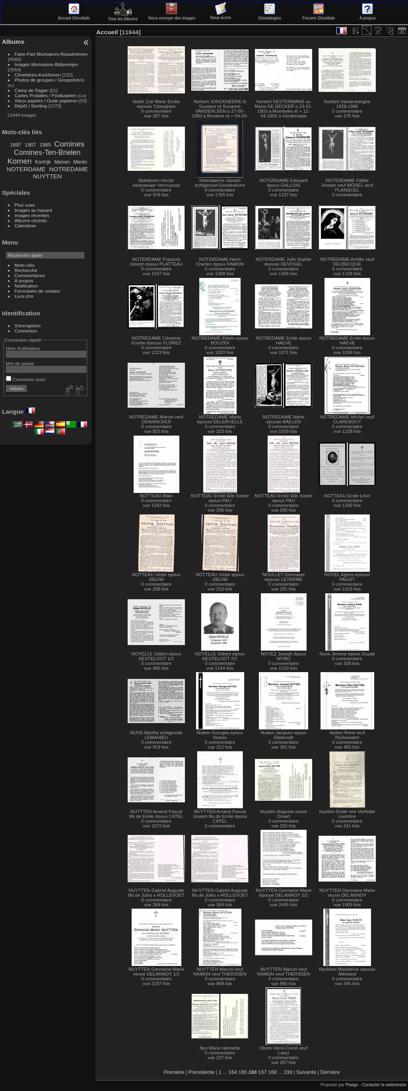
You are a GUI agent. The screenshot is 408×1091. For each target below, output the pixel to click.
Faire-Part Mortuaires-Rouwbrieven (51, 54)
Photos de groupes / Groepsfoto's (49, 79)
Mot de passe (20, 363)
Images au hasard (33, 210)
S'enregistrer (28, 325)
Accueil (107, 32)
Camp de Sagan (32, 90)
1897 (15, 145)
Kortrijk (43, 162)
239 (288, 1072)
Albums (13, 41)
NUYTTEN (47, 176)
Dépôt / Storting (31, 105)
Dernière (330, 1072)
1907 (30, 145)
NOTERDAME (25, 169)
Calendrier (25, 225)
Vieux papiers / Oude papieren (46, 100)
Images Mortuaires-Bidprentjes (46, 64)
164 (233, 1072)
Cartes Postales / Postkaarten (46, 95)
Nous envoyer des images (171, 16)
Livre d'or (24, 296)
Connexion (26, 330)
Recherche (26, 270)
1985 (45, 145)
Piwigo (352, 1084)
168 (272, 1072)
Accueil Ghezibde (74, 16)
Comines (69, 144)
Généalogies (269, 16)
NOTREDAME (68, 169)
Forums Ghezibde (319, 16)
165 (243, 1072)
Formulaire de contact (37, 290)
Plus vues (25, 204)
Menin (80, 162)
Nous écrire (220, 15)
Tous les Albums (123, 16)
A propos (367, 16)
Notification (26, 285)
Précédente (201, 1072)
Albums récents (31, 220)
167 (262, 1072)
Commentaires (30, 275)
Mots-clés (25, 265)
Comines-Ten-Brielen (47, 152)
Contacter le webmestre (384, 1084)
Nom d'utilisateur (23, 348)
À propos (24, 280)
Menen (62, 162)
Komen (20, 161)
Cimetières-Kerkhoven (38, 74)
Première (173, 1072)
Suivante (306, 1072)
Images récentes (32, 215)
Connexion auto (25, 379)
